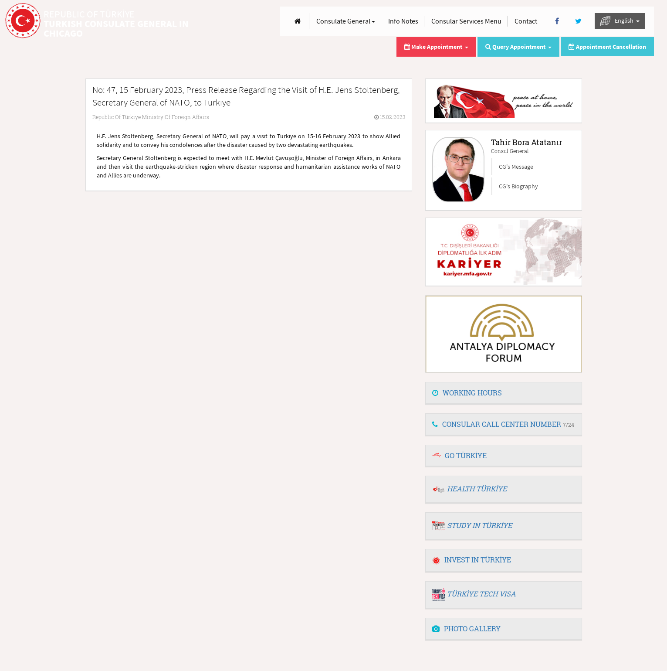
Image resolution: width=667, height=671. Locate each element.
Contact (526, 21)
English (620, 21)
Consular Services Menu (466, 21)
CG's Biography (518, 186)
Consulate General (345, 21)
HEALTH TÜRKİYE (477, 488)
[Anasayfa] (298, 21)
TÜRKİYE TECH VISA (481, 593)
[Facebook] (557, 21)
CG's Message (516, 166)
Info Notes (403, 21)
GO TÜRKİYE (466, 455)
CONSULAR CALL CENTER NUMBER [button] (503, 424)
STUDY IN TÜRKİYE (479, 525)
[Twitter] (578, 21)
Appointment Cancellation (607, 47)
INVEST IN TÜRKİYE (471, 559)
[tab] (504, 393)
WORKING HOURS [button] (467, 392)
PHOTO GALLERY (466, 628)
